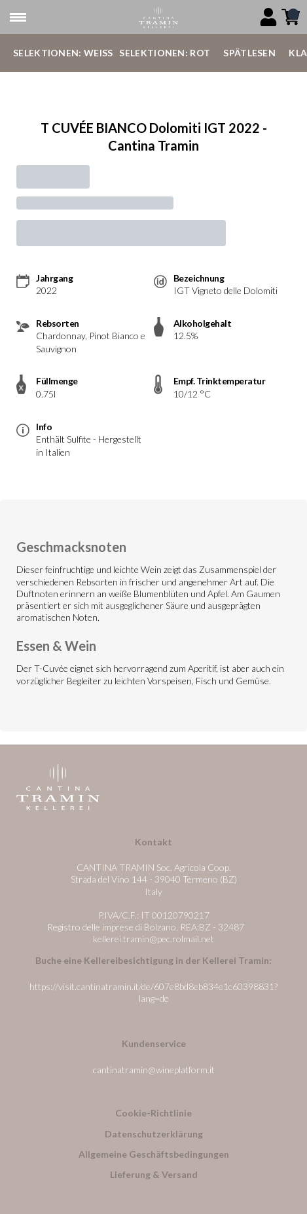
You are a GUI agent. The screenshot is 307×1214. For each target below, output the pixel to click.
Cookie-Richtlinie (153, 1112)
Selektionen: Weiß (63, 52)
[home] (158, 17)
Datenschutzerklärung (154, 1133)
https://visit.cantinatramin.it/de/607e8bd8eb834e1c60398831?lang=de (153, 992)
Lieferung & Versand (154, 1174)
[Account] (268, 17)
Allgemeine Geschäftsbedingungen (154, 1154)
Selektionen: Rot (164, 52)
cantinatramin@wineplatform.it (154, 1069)
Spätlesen (249, 52)
